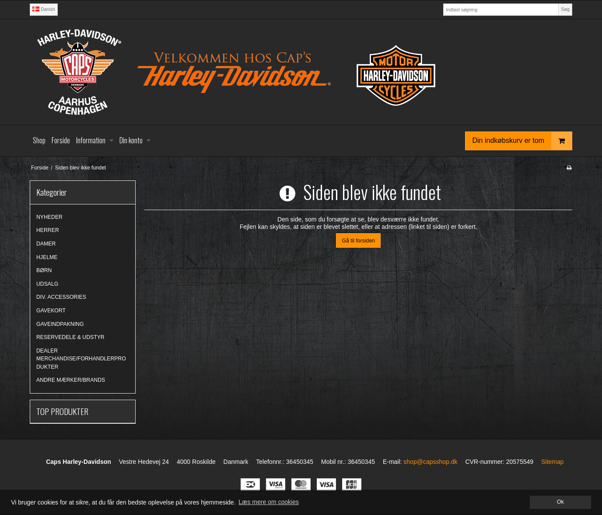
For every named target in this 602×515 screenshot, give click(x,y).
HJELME (46, 257)
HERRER (47, 230)
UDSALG (47, 284)
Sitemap (552, 461)
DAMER (46, 244)
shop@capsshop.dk (430, 461)
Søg (565, 9)
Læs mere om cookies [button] (268, 501)
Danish (43, 9)
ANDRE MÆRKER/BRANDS (70, 380)
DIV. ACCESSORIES (61, 297)
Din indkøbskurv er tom (522, 141)
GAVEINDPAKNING (60, 324)
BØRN (44, 270)
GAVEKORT (51, 311)
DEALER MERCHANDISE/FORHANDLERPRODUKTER (81, 359)
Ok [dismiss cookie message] (560, 502)
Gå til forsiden (358, 241)
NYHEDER (49, 217)
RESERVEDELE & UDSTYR (70, 337)
